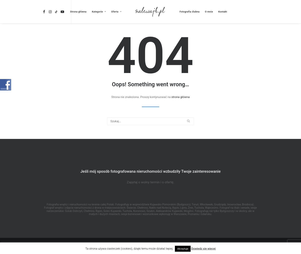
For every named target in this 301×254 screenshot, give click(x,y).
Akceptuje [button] (182, 248)
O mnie (209, 11)
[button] (44, 11)
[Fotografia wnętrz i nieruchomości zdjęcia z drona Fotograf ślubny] (150, 12)
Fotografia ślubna (189, 11)
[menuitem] (44, 11)
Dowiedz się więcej (203, 248)
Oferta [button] (116, 11)
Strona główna (78, 11)
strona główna (180, 97)
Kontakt (222, 11)
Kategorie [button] (99, 11)
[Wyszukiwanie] (150, 121)
